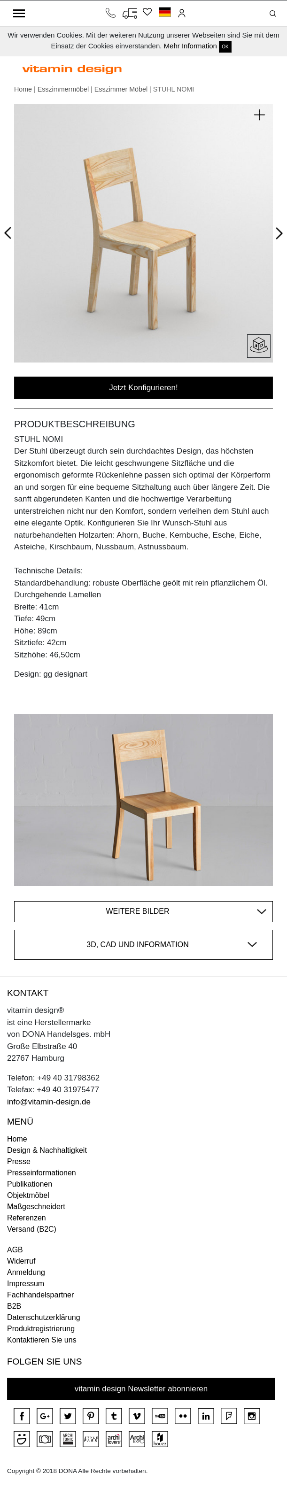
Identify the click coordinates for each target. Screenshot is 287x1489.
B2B (14, 1306)
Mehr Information (190, 46)
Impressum (25, 1284)
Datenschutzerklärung (43, 1317)
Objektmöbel (28, 1195)
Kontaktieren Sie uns (42, 1340)
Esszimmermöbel (63, 89)
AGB (15, 1250)
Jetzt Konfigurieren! (143, 387)
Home (23, 89)
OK (225, 46)
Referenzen (26, 1218)
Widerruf (21, 1261)
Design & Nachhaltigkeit (47, 1150)
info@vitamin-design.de (49, 1101)
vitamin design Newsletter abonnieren (141, 1388)
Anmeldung (26, 1272)
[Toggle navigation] (19, 13)
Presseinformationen (41, 1173)
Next (277, 234)
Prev (10, 231)
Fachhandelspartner (40, 1295)
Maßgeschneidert (36, 1207)
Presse (19, 1161)
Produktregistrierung (41, 1329)
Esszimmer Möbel (120, 89)
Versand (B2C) (31, 1229)
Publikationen (29, 1184)
